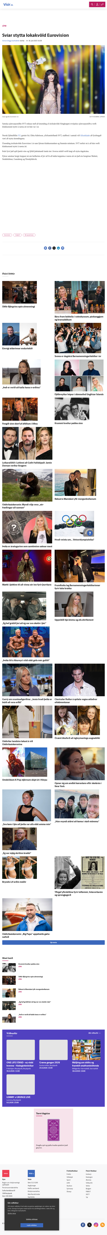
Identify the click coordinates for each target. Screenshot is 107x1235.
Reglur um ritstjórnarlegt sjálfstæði (11, 1184)
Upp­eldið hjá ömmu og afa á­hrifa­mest (74, 620)
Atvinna (88, 1180)
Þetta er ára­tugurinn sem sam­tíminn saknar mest (27, 547)
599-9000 (9, 1196)
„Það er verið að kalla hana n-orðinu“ (21, 388)
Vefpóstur (31, 1203)
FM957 (88, 1192)
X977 (88, 1194)
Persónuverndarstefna (10, 1188)
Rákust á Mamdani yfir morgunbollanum (75, 499)
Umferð (30, 1200)
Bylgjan (88, 1189)
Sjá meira (53, 943)
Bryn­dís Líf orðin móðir (14, 882)
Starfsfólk (31, 1197)
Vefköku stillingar (18, 1225)
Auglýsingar (32, 1186)
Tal (87, 1197)
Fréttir (69, 1174)
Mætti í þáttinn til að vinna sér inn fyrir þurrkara (26, 585)
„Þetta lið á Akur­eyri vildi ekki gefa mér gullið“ (26, 660)
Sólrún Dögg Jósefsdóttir (11, 41)
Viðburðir (89, 1183)
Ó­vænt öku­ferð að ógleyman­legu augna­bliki (77, 738)
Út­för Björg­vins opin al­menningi (18, 307)
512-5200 (34, 1183)
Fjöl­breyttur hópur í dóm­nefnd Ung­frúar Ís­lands (79, 394)
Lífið (68, 1183)
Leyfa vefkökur (45, 1225)
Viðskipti (70, 1177)
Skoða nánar (12, 1219)
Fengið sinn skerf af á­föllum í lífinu (20, 424)
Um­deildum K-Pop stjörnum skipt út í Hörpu (24, 780)
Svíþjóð (17, 235)
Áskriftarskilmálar (34, 1194)
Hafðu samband (33, 1188)
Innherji (88, 1174)
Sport (68, 1180)
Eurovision (7, 235)
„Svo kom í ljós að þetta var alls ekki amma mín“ (26, 824)
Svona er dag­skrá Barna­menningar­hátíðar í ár (78, 356)
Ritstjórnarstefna (34, 1191)
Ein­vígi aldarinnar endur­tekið (17, 349)
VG (19, 135)
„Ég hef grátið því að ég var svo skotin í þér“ (24, 623)
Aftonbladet (85, 135)
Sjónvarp (70, 1189)
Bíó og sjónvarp (29, 235)
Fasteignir (89, 1177)
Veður (88, 1186)
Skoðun (69, 1186)
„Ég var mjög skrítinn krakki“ (16, 853)
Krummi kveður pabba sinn (69, 423)
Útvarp (69, 1192)
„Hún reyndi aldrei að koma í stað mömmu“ (77, 822)
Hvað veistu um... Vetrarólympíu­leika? (74, 540)
